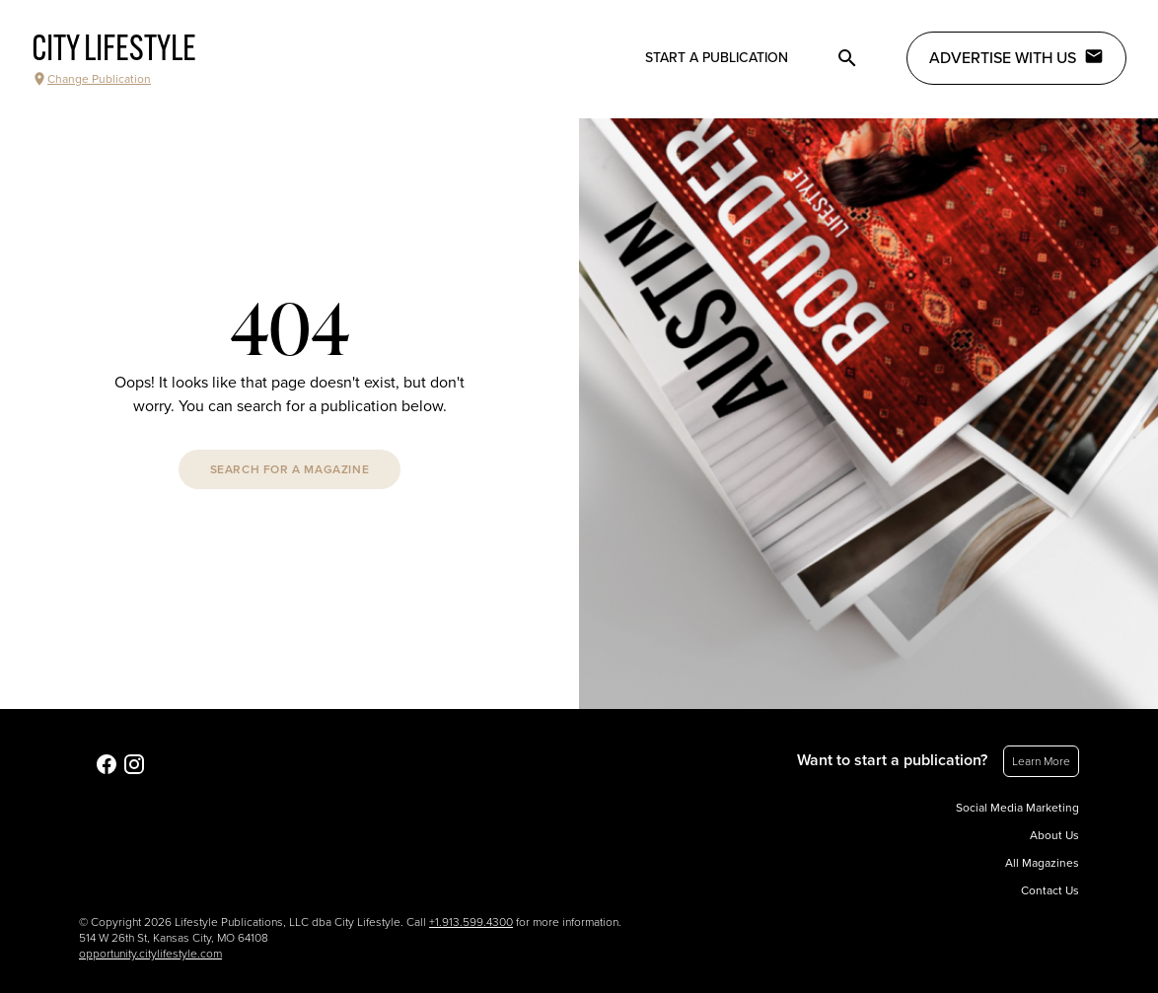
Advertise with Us (1016, 57)
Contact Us (1050, 890)
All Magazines (1042, 863)
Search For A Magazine (290, 469)
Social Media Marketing (1017, 808)
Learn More (1041, 761)
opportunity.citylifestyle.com (150, 953)
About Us (1054, 835)
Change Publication (91, 79)
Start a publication (716, 57)
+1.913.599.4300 (471, 922)
